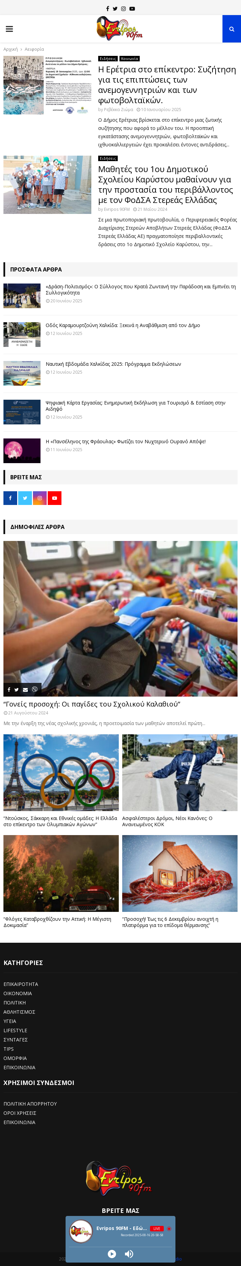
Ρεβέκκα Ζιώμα (118, 109)
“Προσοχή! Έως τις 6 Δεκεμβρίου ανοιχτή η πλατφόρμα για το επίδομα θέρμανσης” (170, 922)
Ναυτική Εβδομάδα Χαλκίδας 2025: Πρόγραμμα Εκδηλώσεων (113, 364)
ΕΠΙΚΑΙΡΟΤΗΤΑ (20, 984)
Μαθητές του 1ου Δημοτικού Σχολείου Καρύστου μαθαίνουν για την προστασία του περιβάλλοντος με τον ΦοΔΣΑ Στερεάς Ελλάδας (165, 184)
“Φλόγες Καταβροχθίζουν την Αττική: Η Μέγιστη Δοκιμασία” (57, 922)
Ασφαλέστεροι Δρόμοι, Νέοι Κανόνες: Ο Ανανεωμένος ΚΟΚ (167, 821)
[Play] (112, 1254)
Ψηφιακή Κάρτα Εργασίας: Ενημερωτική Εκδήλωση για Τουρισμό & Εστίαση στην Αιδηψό (136, 405)
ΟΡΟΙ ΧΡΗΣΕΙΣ (19, 1113)
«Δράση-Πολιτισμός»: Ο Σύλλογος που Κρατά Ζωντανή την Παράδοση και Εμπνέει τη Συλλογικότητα (141, 289)
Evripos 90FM (117, 209)
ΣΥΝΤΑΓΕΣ (15, 1039)
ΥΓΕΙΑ (9, 1021)
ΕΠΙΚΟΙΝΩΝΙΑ (19, 1067)
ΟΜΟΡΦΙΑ (15, 1058)
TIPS (8, 1049)
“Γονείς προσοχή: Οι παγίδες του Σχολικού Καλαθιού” (91, 704)
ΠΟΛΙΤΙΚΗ (14, 1002)
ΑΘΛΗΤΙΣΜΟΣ (19, 1012)
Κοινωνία (129, 58)
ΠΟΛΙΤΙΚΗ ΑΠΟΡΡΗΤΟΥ (30, 1103)
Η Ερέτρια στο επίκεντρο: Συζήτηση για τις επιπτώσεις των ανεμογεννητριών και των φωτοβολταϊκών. (167, 84)
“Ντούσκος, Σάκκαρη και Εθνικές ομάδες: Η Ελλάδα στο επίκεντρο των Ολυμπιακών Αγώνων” (60, 821)
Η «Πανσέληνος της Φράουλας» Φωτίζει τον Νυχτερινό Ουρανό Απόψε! (126, 441)
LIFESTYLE (15, 1030)
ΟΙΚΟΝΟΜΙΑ (17, 993)
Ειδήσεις (108, 58)
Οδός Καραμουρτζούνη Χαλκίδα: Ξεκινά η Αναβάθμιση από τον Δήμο (123, 325)
